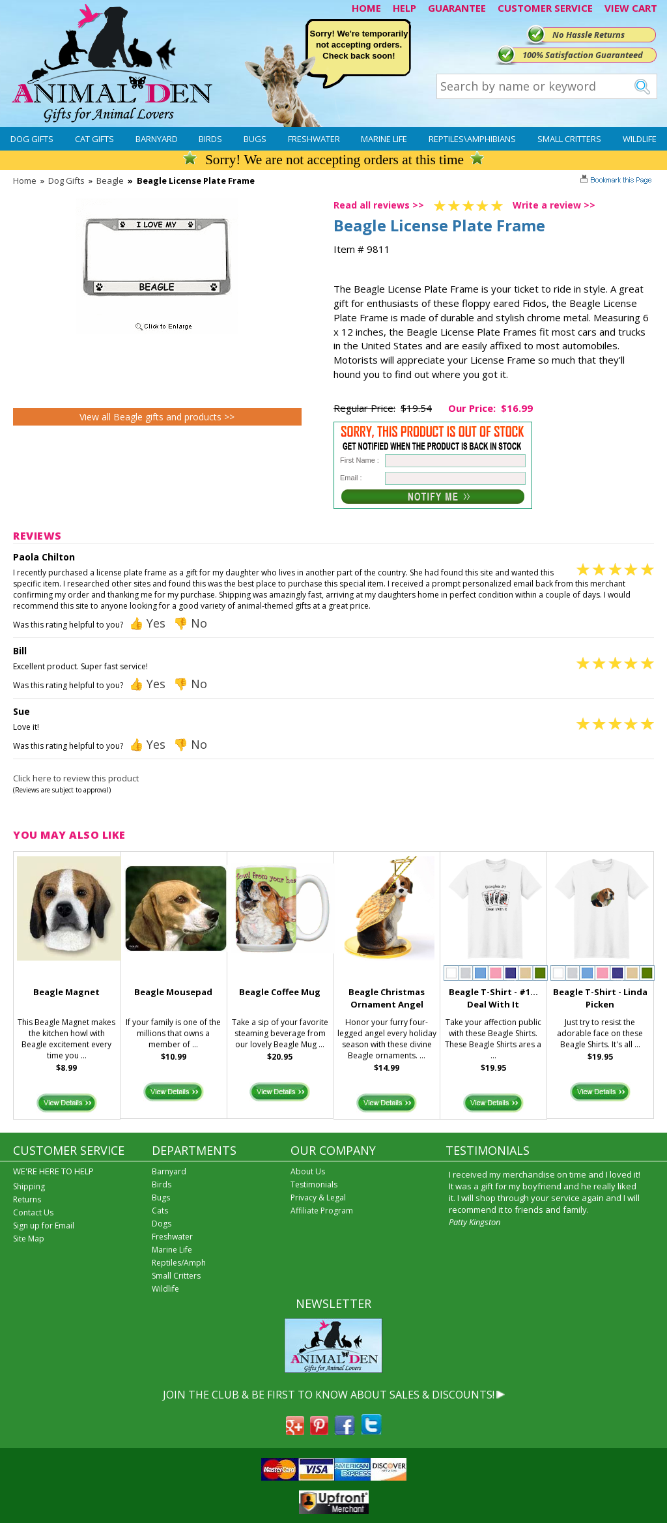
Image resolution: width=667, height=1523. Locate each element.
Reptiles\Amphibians (472, 139)
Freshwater (314, 139)
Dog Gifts (31, 139)
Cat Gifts (94, 139)
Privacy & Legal (318, 1197)
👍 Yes (147, 623)
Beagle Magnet (66, 992)
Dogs (161, 1223)
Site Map (28, 1238)
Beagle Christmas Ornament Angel (386, 998)
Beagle (110, 180)
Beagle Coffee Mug (279, 992)
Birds (210, 139)
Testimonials (314, 1184)
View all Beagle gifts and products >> (156, 417)
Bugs (255, 139)
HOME (366, 7)
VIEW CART (630, 7)
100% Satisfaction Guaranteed (582, 55)
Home (24, 180)
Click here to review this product (76, 778)
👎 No (190, 623)
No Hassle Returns (588, 34)
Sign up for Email (43, 1225)
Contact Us (33, 1212)
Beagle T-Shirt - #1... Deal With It (493, 998)
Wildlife (640, 139)
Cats (160, 1210)
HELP (404, 7)
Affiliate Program (322, 1210)
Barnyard (156, 139)
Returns (27, 1199)
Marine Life (384, 139)
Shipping (29, 1186)
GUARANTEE (457, 7)
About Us (308, 1171)
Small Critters (569, 139)
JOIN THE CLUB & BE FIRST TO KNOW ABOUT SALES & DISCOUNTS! (328, 1394)
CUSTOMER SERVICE (545, 7)
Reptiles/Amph (179, 1262)
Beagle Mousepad (173, 992)
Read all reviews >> (379, 204)
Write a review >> (554, 204)
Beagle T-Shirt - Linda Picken (600, 998)
